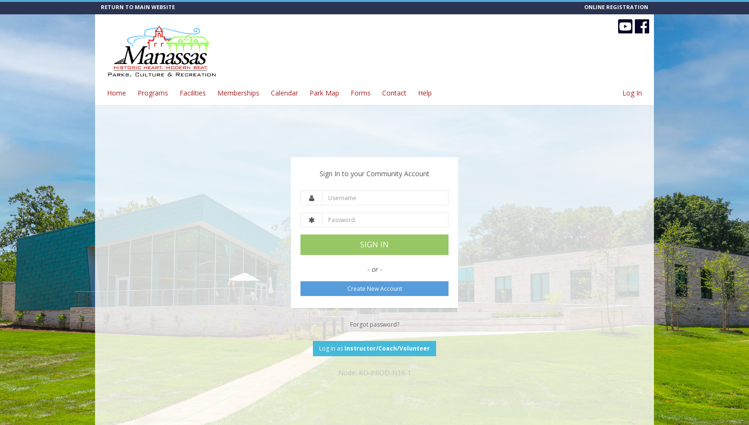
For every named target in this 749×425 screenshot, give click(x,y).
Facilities (193, 92)
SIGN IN (374, 244)
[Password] (385, 219)
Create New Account (374, 289)
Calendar (284, 92)
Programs (153, 92)
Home (116, 92)
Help (425, 92)
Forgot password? (374, 324)
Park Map (324, 92)
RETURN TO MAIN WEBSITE (138, 7)
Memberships (238, 92)
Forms (361, 92)
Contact (394, 92)
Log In (632, 92)
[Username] (385, 198)
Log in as (374, 348)
